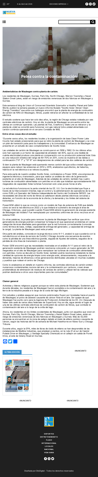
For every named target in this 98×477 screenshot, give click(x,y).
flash (49, 440)
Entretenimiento (49, 437)
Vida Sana (49, 452)
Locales (49, 446)
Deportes (49, 434)
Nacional (49, 449)
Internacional (49, 443)
